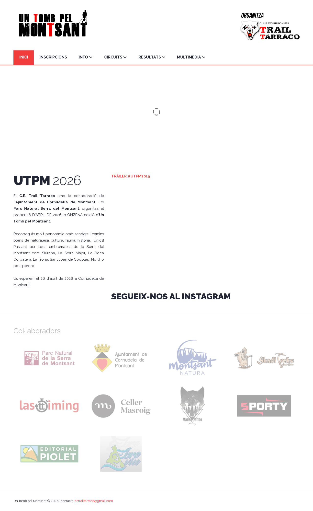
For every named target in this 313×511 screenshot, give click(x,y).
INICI (23, 57)
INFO (85, 57)
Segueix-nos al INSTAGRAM (171, 296)
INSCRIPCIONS (53, 57)
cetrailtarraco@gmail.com (94, 501)
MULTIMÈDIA (191, 57)
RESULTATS (151, 57)
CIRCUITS (115, 57)
